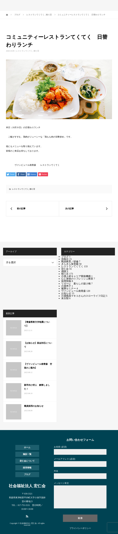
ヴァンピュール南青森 (75, 291)
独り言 (36, 51)
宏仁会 (66, 269)
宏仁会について (27, 461)
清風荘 (66, 259)
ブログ (65, 256)
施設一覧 (27, 454)
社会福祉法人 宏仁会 (27, 486)
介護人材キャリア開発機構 (77, 276)
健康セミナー (69, 288)
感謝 (64, 271)
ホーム (27, 447)
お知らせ (67, 293)
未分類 (65, 298)
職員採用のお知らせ (33, 406)
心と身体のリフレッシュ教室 (78, 278)
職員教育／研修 (70, 261)
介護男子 (67, 286)
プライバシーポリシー (80, 528)
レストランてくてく (24, 51)
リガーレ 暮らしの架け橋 (77, 283)
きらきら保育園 (71, 264)
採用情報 (67, 281)
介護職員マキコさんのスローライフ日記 (84, 296)
